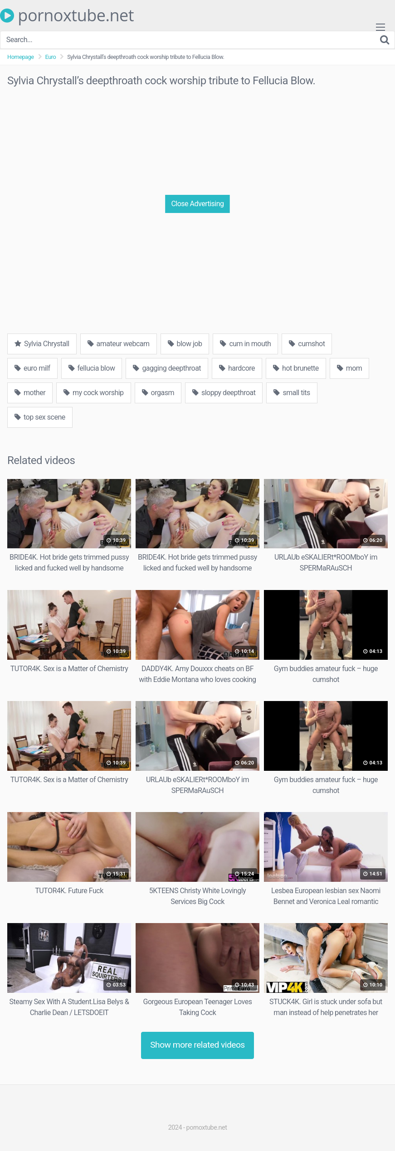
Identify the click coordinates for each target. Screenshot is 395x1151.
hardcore (237, 368)
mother (30, 392)
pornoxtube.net (67, 15)
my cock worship (93, 392)
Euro (50, 56)
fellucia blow (91, 368)
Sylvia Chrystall (42, 343)
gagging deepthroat (167, 368)
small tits (291, 392)
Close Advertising (197, 203)
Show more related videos (197, 1045)
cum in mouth (245, 343)
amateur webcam (119, 343)
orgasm (158, 392)
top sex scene (40, 417)
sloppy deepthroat (224, 392)
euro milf (32, 368)
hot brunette (296, 368)
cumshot (307, 343)
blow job (185, 343)
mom (349, 368)
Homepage (20, 56)
